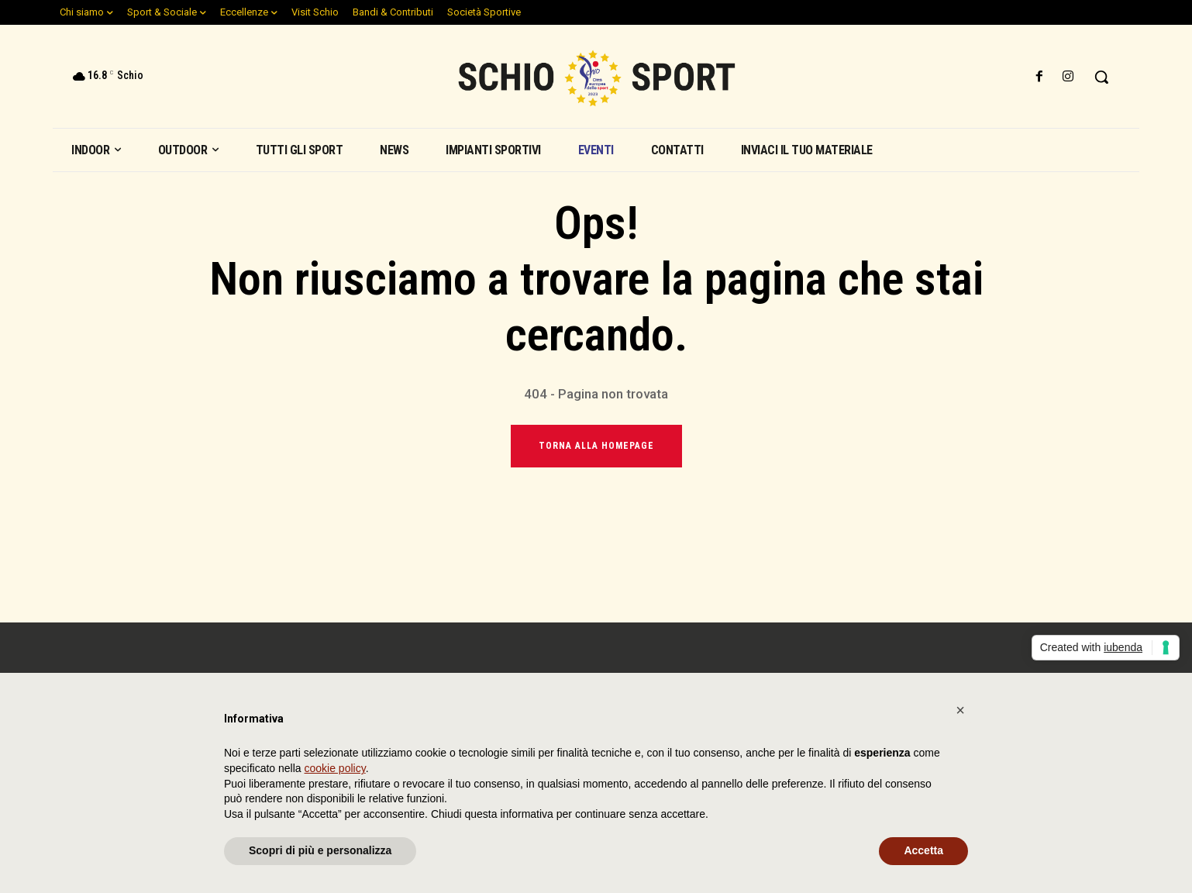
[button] (1101, 76)
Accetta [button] (923, 850)
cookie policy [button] (335, 768)
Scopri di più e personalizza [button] (320, 850)
